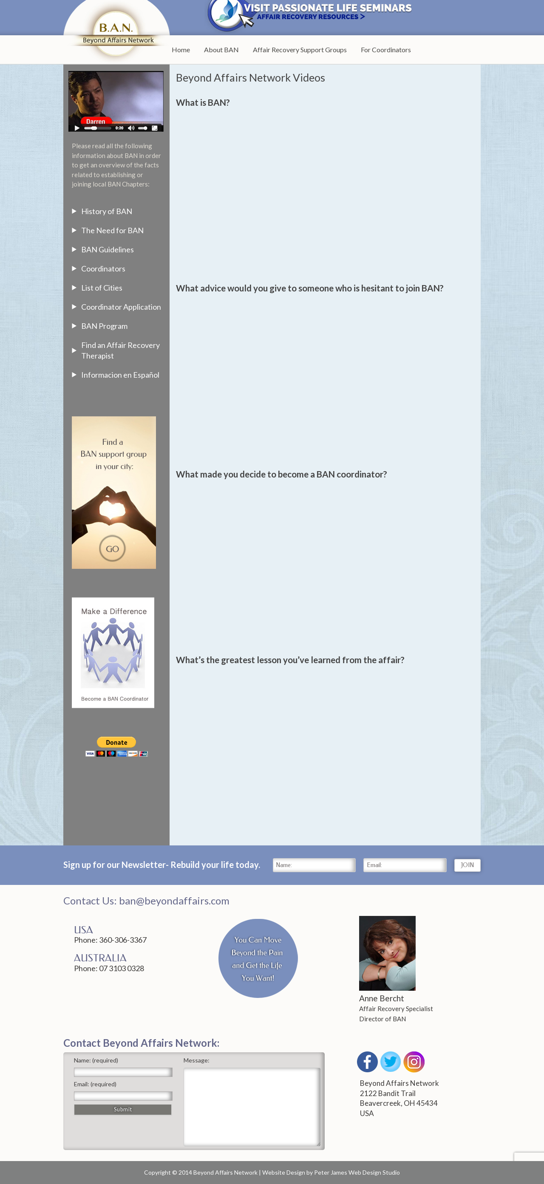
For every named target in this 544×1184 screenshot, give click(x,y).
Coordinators (103, 268)
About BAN (221, 49)
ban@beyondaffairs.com (174, 900)
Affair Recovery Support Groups (300, 49)
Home (181, 49)
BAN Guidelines (107, 249)
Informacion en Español (120, 374)
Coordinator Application (121, 306)
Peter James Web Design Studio (357, 1172)
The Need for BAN (112, 230)
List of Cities (101, 287)
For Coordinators (386, 49)
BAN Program (104, 326)
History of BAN (106, 211)
